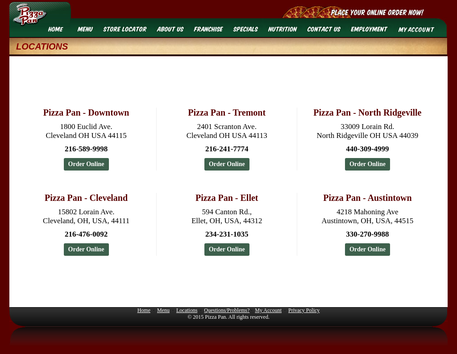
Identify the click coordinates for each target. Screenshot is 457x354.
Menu (163, 310)
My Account (268, 310)
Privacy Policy (304, 310)
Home (143, 310)
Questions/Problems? (226, 310)
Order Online (86, 164)
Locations (186, 310)
